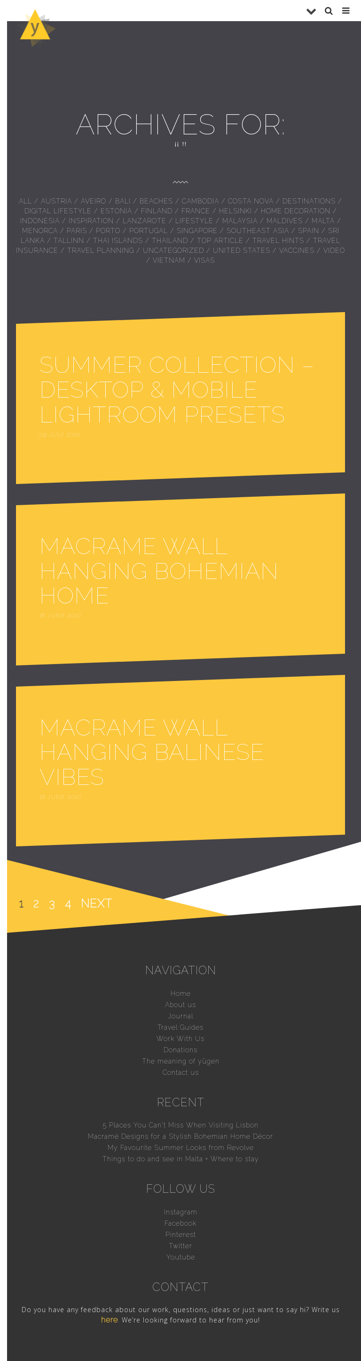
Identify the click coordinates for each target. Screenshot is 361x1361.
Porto (108, 231)
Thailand (170, 240)
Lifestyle (194, 221)
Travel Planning (100, 250)
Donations (180, 1050)
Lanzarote (144, 221)
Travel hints (278, 240)
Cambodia (200, 201)
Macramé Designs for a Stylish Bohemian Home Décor (180, 1136)
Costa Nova (251, 201)
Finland (157, 211)
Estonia (116, 211)
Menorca (40, 231)
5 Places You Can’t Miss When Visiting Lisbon (181, 1125)
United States (241, 250)
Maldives (285, 221)
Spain (308, 231)
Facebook (180, 1223)
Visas (204, 260)
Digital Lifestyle (58, 211)
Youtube (180, 1257)
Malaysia (240, 221)
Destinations (309, 201)
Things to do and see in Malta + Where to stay (180, 1159)
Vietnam (169, 260)
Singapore (197, 231)
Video (334, 250)
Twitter (180, 1246)
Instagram (180, 1212)
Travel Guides (180, 1027)
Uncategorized (173, 250)
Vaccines (296, 250)
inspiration (91, 221)
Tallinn (69, 240)
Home (181, 993)
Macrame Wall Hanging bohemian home (159, 571)
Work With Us (180, 1038)
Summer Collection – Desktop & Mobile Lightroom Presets (176, 390)
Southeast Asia (258, 231)
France (195, 211)
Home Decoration (295, 211)
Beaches (156, 201)
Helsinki (235, 211)
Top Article (220, 240)
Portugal (148, 231)
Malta (323, 221)
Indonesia (40, 221)
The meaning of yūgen (181, 1061)
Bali (123, 201)
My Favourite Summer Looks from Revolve (181, 1147)
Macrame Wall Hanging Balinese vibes (152, 752)
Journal (180, 1016)
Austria (56, 201)
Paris (77, 231)
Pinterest (180, 1234)
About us (180, 1005)
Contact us (181, 1072)
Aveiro (93, 201)
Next (96, 903)
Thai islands (118, 240)
